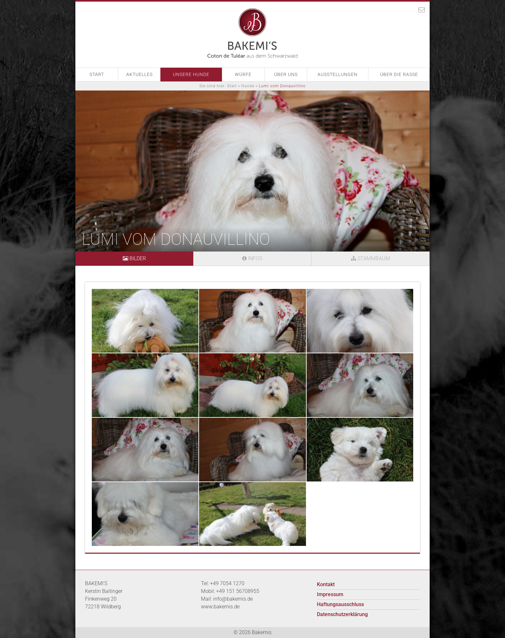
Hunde (247, 86)
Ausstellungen (337, 74)
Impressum (330, 594)
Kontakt (326, 584)
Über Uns (286, 74)
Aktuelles (139, 74)
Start (97, 74)
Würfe (243, 74)
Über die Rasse (399, 74)
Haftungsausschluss (340, 604)
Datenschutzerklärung (342, 614)
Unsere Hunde (191, 74)
